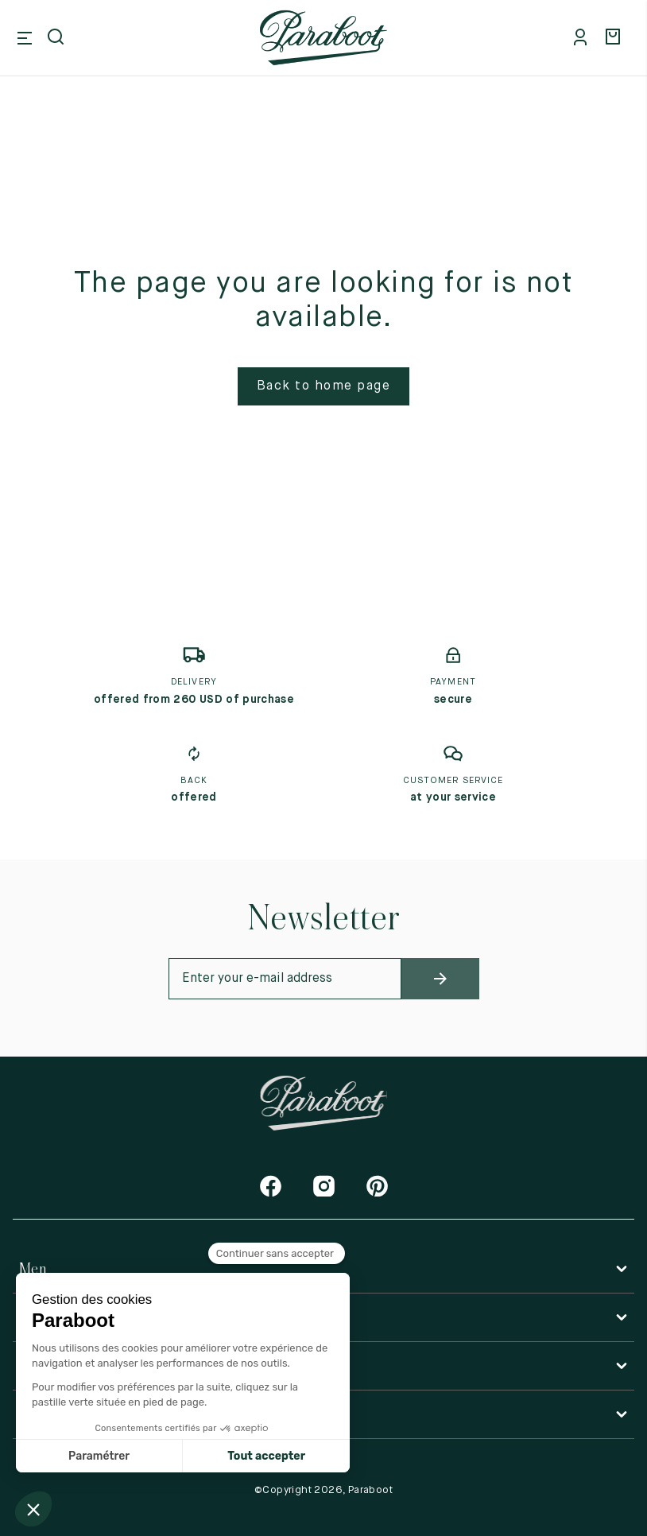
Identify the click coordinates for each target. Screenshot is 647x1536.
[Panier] (615, 38)
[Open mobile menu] (25, 38)
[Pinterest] (377, 1186)
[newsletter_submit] (440, 978)
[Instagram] (324, 1186)
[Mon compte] (583, 38)
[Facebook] (270, 1186)
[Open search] (57, 38)
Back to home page (324, 386)
